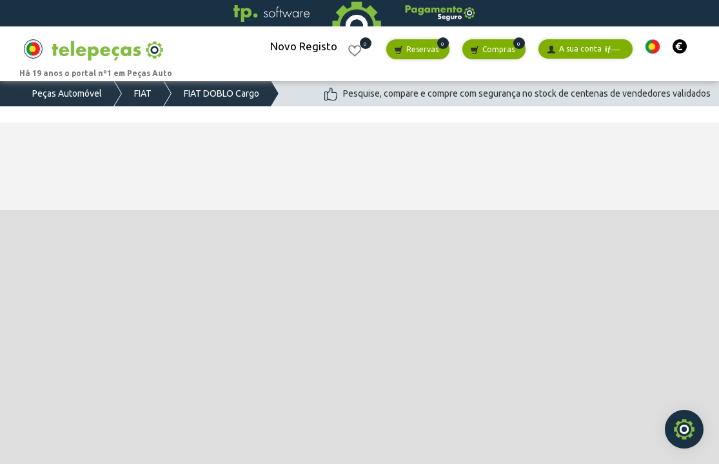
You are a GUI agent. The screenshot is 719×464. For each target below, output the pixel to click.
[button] (652, 46)
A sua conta (583, 49)
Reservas (416, 50)
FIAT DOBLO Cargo (221, 93)
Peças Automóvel (67, 93)
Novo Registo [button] (303, 46)
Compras (492, 50)
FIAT (143, 93)
